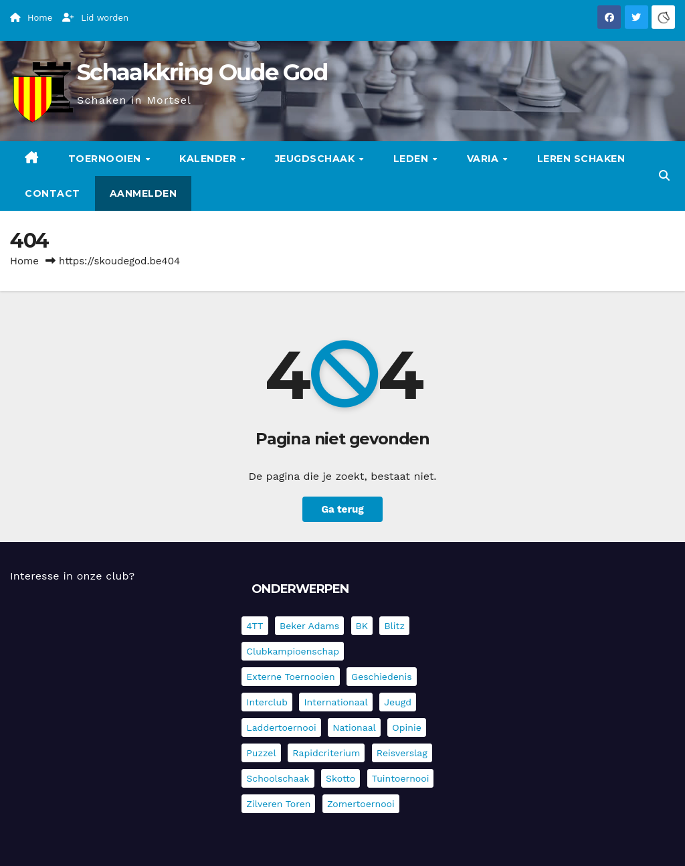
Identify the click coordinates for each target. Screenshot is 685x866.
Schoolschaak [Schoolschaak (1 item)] (277, 778)
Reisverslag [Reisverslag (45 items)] (402, 753)
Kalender (209, 159)
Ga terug (342, 509)
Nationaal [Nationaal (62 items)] (354, 727)
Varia (484, 159)
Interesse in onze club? (72, 576)
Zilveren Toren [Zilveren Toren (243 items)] (278, 803)
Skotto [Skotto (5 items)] (340, 778)
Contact (52, 193)
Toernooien (106, 159)
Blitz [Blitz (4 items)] (394, 625)
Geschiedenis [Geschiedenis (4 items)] (381, 676)
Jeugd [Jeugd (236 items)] (397, 702)
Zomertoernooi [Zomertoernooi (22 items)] (361, 803)
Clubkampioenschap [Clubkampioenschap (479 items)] (292, 651)
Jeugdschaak (316, 159)
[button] (664, 175)
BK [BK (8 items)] (362, 625)
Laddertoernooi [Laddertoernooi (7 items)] (281, 727)
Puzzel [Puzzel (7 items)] (261, 753)
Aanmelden (143, 193)
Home (24, 261)
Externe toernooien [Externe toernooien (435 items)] (290, 676)
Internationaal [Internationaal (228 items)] (335, 702)
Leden (412, 159)
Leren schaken (581, 159)
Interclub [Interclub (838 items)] (267, 702)
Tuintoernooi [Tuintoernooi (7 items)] (400, 778)
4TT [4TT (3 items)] (254, 625)
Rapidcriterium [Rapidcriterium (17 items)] (326, 753)
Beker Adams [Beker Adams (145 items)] (309, 625)
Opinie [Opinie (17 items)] (406, 727)
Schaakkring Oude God (202, 72)
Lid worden (95, 18)
